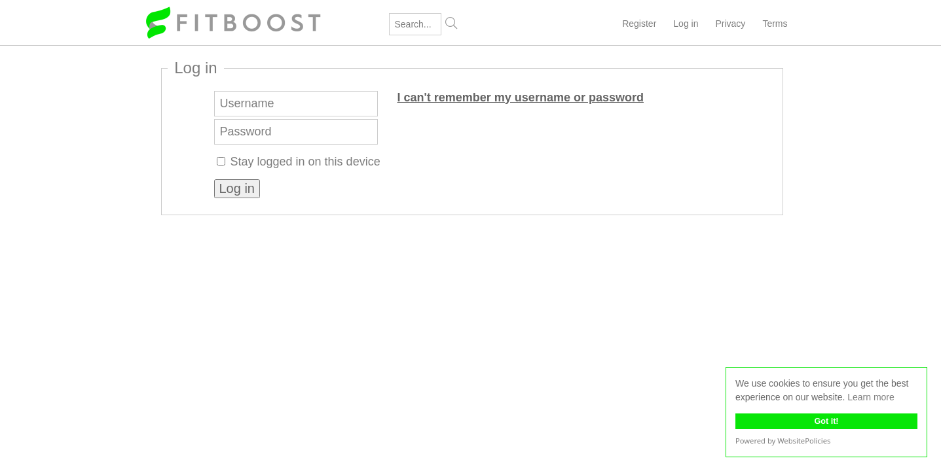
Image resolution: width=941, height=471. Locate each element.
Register (639, 23)
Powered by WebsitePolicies (782, 440)
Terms (774, 23)
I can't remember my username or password (520, 97)
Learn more (871, 397)
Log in (685, 23)
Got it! (826, 421)
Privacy (730, 23)
